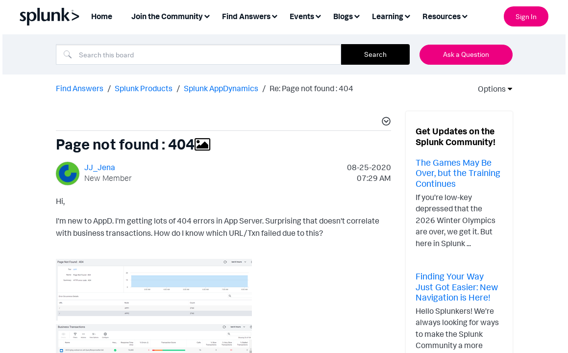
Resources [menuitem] (441, 16)
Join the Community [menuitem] (167, 16)
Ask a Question (466, 54)
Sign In (526, 16)
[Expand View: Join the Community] (207, 15)
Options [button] (488, 89)
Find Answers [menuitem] (246, 16)
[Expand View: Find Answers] (274, 15)
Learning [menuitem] (387, 16)
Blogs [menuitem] (343, 16)
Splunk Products (144, 88)
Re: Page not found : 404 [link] (311, 88)
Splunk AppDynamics (221, 88)
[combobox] (198, 54)
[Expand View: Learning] (407, 15)
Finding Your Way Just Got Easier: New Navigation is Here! (457, 287)
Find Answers (79, 88)
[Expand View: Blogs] (357, 15)
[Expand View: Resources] (464, 15)
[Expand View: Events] (318, 15)
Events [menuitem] (302, 16)
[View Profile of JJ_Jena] (99, 167)
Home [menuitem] (101, 16)
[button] (384, 122)
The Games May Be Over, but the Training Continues (458, 173)
